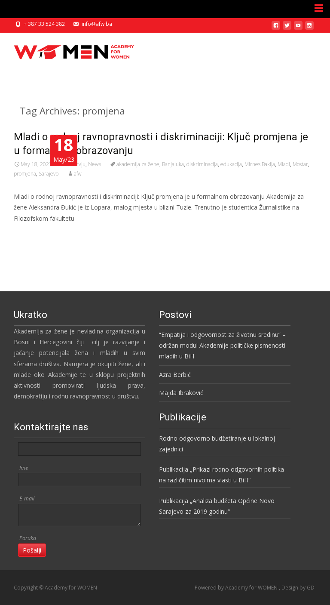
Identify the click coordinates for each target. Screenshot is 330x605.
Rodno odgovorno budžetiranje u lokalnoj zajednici (217, 443)
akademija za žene (137, 164)
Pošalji (32, 550)
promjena (25, 173)
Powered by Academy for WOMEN (237, 587)
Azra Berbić (175, 374)
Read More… (33, 234)
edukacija (231, 164)
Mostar (300, 164)
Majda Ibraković (181, 393)
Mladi (284, 164)
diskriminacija (202, 164)
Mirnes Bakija (259, 164)
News (94, 164)
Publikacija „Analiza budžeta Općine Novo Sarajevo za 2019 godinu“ (217, 506)
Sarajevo (48, 173)
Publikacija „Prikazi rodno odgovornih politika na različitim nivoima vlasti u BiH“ (221, 474)
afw (78, 173)
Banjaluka (173, 164)
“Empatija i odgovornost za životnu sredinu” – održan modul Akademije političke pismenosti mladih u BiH (222, 345)
